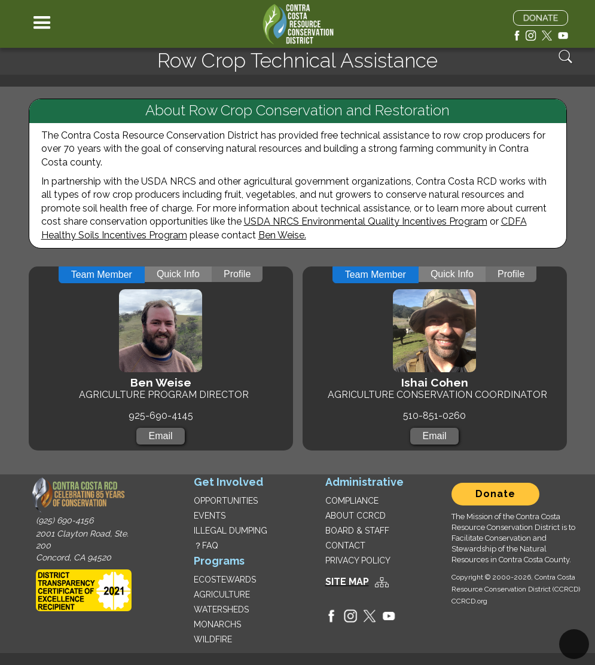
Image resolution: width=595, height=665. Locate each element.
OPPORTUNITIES (226, 500)
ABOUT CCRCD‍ (355, 515)
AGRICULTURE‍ (222, 594)
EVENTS (209, 515)
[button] (42, 24)
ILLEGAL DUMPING (230, 530)
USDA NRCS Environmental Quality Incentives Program (365, 221)
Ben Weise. (282, 235)
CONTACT (345, 545)
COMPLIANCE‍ (352, 500)
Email (160, 436)
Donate (495, 493)
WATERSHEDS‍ (221, 609)
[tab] (102, 274)
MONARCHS (217, 624)
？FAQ (206, 545)
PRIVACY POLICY (357, 560)
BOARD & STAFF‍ (357, 530)
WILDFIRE (213, 639)
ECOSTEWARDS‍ (225, 579)
